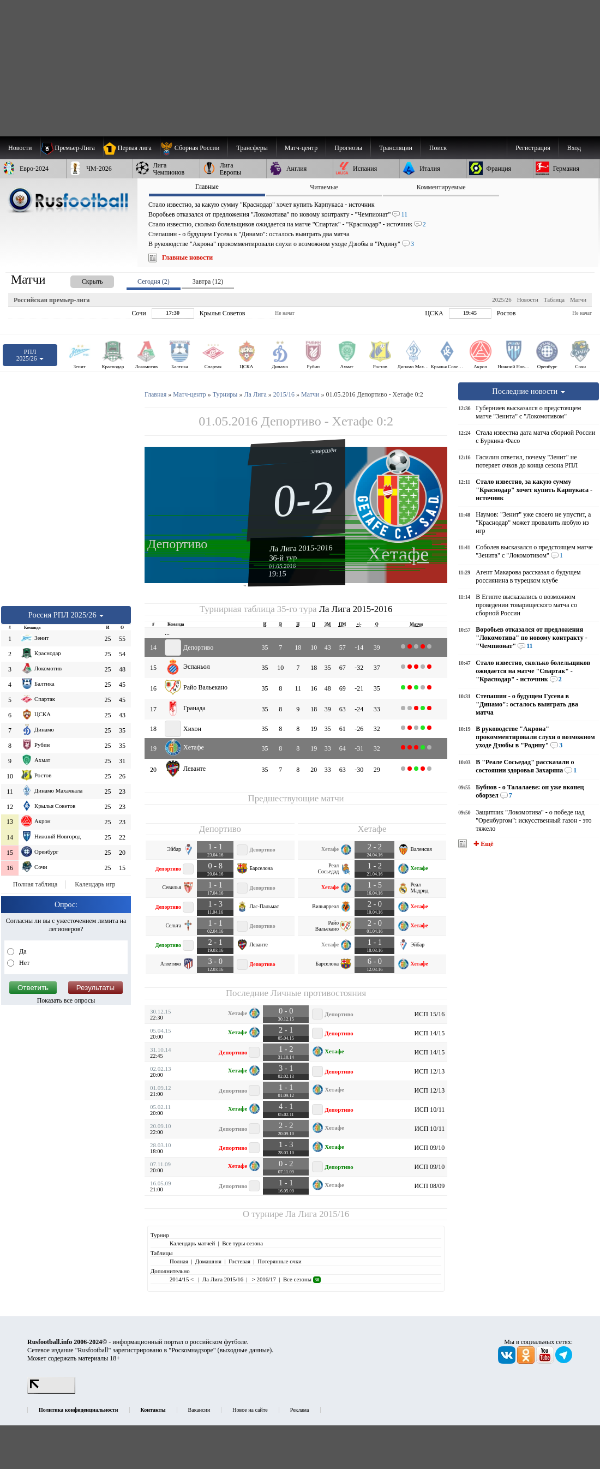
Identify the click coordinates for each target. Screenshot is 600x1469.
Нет (23, 963)
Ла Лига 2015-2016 (301, 548)
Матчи (578, 299)
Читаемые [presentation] (324, 187)
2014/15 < (182, 1279)
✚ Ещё (482, 844)
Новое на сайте (249, 1410)
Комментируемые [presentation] (441, 187)
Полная (179, 1261)
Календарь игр (95, 884)
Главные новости (187, 257)
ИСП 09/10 (430, 1148)
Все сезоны (302, 1279)
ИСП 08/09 (430, 1186)
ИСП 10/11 (430, 1109)
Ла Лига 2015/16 (317, 1214)
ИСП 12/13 (430, 1071)
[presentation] (81, 279)
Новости (527, 299)
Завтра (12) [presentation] (208, 281)
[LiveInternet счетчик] (51, 1391)
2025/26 (501, 299)
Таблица (554, 299)
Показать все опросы (66, 1000)
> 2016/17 (263, 1279)
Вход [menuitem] (574, 148)
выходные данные (245, 1350)
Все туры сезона (242, 1243)
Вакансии (199, 1410)
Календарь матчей (192, 1243)
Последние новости (528, 391)
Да (22, 951)
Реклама (299, 1410)
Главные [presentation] (207, 186)
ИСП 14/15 (430, 1033)
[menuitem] (194, 147)
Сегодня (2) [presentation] (153, 281)
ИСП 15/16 (430, 1014)
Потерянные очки (279, 1261)
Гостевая (239, 1261)
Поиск (438, 148)
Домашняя (208, 1261)
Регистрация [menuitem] (532, 148)
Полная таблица (35, 884)
